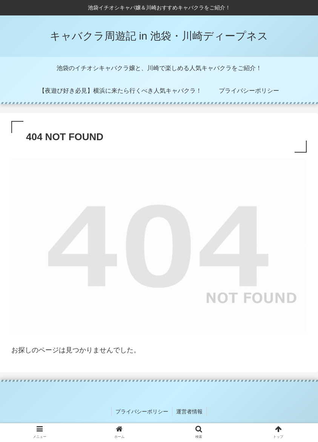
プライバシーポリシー (141, 411)
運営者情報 (189, 411)
